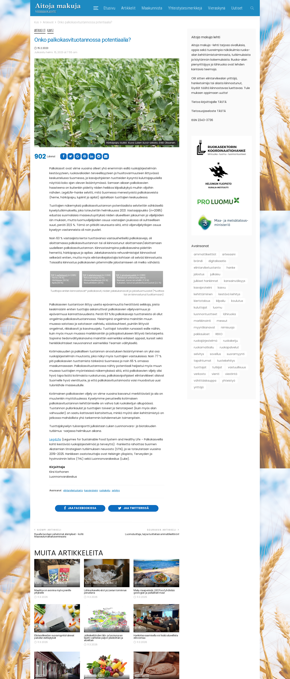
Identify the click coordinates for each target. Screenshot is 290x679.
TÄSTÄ (222, 102)
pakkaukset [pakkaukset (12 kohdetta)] (202, 334)
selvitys (116, 490)
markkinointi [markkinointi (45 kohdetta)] (202, 321)
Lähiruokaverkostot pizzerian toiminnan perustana (106, 592)
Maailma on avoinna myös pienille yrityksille (52, 592)
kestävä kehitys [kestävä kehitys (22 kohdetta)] (229, 294)
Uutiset (236, 8)
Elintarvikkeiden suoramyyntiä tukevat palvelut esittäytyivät (55, 637)
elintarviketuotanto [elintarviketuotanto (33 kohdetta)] (207, 267)
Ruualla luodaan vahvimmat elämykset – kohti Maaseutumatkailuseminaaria (59, 535)
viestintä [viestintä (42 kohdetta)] (231, 374)
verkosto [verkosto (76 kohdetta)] (200, 374)
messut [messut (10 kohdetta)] (222, 321)
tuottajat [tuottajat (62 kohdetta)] (200, 367)
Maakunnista (152, 8)
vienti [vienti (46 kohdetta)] (215, 374)
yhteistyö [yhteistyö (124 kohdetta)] (228, 380)
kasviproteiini (91, 490)
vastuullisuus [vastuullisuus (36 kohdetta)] (237, 367)
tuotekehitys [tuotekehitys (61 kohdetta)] (226, 360)
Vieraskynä (216, 8)
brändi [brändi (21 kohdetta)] (198, 261)
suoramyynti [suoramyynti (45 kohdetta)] (235, 354)
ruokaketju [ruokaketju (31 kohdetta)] (230, 340)
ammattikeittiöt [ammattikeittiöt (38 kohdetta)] (205, 254)
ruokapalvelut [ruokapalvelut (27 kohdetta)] (229, 347)
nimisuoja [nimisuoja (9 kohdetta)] (227, 327)
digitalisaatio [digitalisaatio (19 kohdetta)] (217, 261)
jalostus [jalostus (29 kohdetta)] (199, 274)
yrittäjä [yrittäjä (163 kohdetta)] (199, 387)
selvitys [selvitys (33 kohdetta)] (199, 354)
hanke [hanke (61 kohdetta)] (231, 267)
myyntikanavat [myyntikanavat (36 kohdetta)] (204, 327)
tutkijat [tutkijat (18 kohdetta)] (217, 367)
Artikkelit (128, 8)
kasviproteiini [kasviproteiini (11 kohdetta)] (203, 287)
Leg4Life (55, 439)
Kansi (51, 30)
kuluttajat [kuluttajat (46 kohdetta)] (200, 307)
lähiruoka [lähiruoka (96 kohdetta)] (229, 314)
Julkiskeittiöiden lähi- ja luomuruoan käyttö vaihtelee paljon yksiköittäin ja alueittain (104, 638)
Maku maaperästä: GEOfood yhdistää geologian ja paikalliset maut (154, 592)
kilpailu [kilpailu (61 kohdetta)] (220, 301)
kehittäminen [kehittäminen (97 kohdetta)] (203, 294)
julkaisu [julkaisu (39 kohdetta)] (215, 274)
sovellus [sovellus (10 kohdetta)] (215, 354)
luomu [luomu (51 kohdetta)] (217, 307)
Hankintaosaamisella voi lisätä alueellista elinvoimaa (156, 637)
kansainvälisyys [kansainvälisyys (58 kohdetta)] (234, 281)
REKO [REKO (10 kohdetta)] (219, 334)
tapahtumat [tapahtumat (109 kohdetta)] (202, 360)
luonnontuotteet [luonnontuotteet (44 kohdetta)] (205, 314)
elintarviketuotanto (73, 490)
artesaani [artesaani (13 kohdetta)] (228, 254)
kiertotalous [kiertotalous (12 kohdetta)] (202, 301)
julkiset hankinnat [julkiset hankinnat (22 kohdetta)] (206, 281)
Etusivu (109, 8)
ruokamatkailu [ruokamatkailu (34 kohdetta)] (204, 347)
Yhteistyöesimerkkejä (185, 8)
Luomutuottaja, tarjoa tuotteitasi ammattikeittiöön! (150, 534)
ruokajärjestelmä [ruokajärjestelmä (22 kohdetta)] (205, 340)
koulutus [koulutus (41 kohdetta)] (237, 301)
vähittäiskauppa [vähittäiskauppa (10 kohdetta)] (205, 380)
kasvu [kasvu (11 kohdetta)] (222, 287)
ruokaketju (104, 490)
